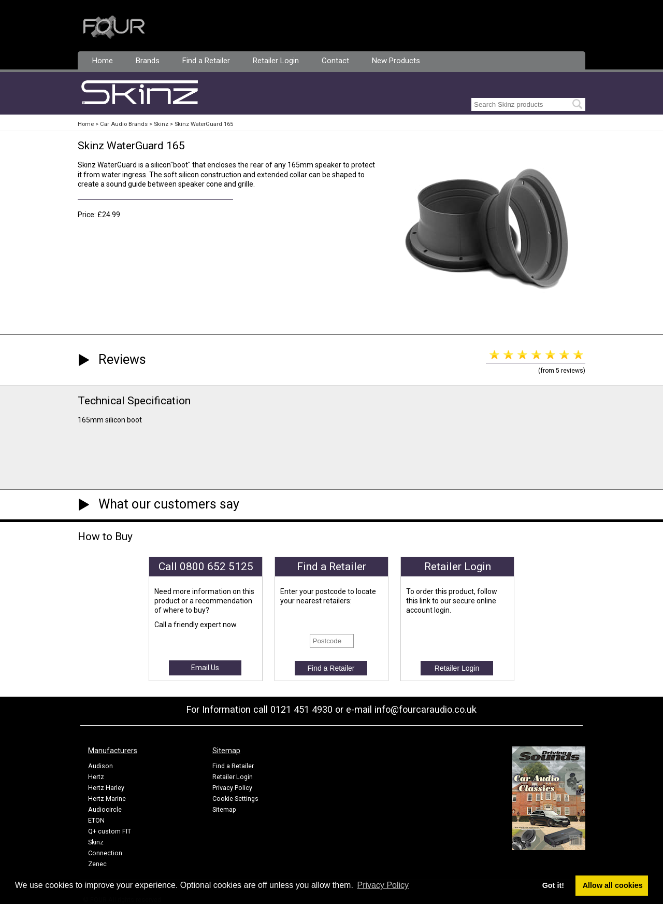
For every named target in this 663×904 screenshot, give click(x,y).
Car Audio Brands (124, 124)
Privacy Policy (232, 788)
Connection (105, 853)
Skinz (161, 124)
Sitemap (224, 809)
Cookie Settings (235, 798)
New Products (396, 60)
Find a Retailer (206, 60)
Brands (148, 60)
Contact (335, 60)
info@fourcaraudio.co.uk (425, 709)
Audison (100, 766)
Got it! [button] (553, 885)
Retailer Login (276, 60)
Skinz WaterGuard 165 (204, 124)
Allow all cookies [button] (613, 885)
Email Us (205, 667)
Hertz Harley (106, 788)
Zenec (97, 864)
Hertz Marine (107, 798)
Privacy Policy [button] (383, 885)
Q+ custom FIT (109, 831)
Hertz (96, 777)
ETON (96, 820)
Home (102, 60)
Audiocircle (105, 809)
